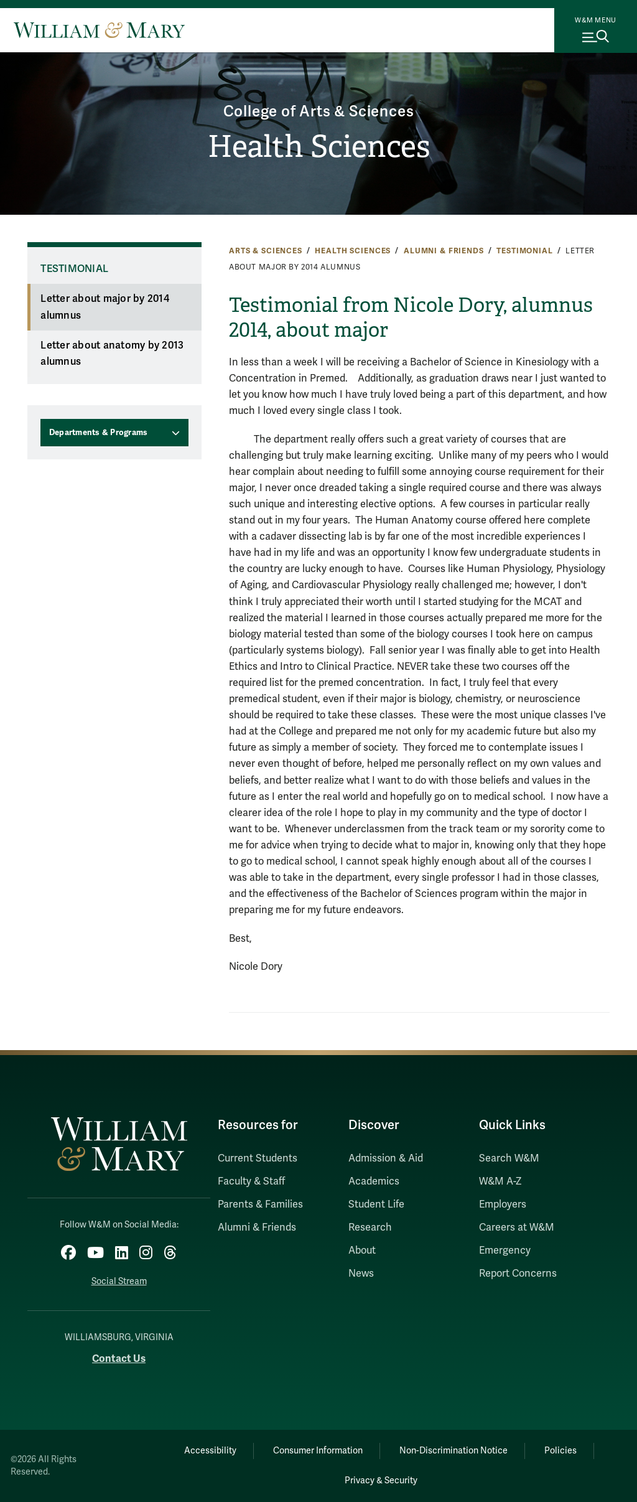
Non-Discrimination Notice (453, 1450)
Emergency (505, 1250)
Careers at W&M (516, 1227)
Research (370, 1227)
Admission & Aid (385, 1158)
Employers (502, 1204)
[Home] (99, 29)
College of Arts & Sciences (318, 112)
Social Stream (119, 1281)
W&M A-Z (500, 1181)
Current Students (257, 1158)
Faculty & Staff (251, 1181)
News (361, 1273)
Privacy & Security (381, 1480)
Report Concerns (518, 1273)
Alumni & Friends (444, 251)
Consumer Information (318, 1450)
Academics (373, 1181)
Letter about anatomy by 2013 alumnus (112, 353)
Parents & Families (260, 1204)
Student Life (376, 1204)
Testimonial (524, 251)
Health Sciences (319, 147)
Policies (560, 1450)
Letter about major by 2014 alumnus (104, 307)
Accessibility (210, 1450)
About (362, 1250)
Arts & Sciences (265, 251)
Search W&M (509, 1158)
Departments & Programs (98, 433)
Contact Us (119, 1358)
